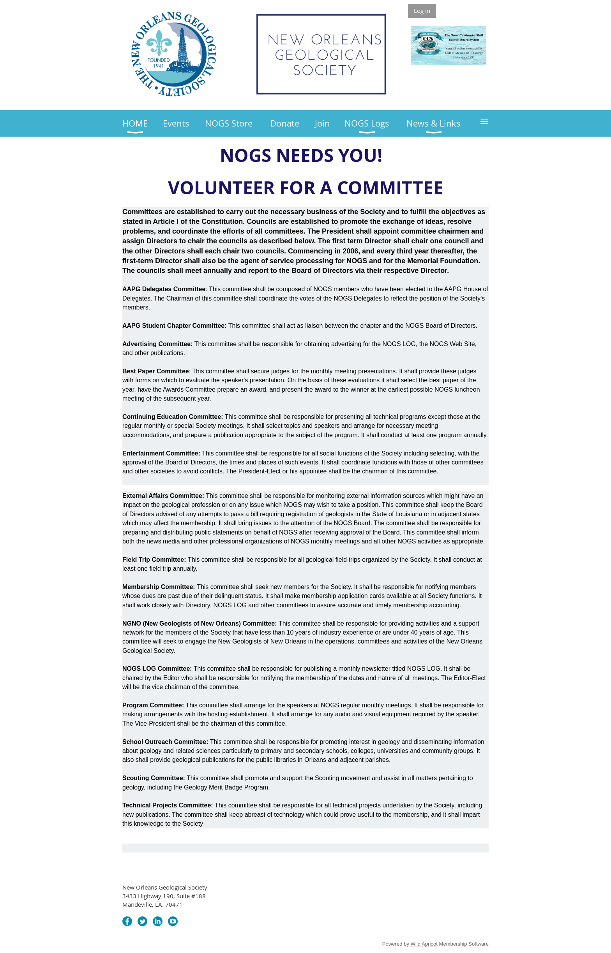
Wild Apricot (424, 944)
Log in (422, 10)
